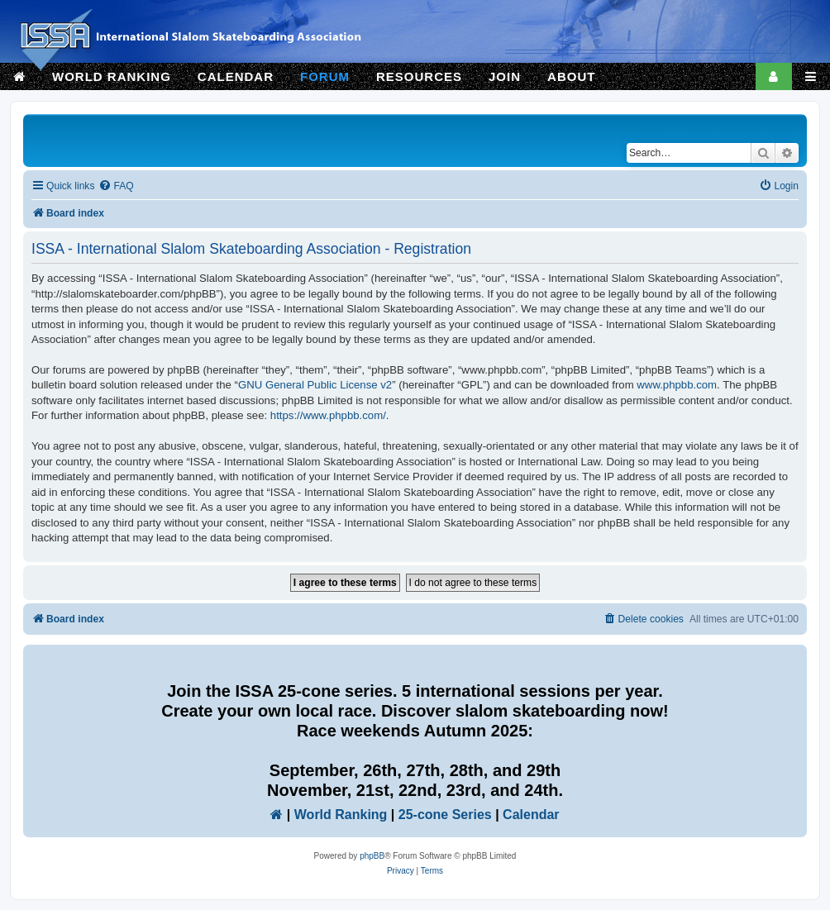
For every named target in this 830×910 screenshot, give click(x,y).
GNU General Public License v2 (315, 385)
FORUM (325, 76)
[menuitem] (115, 186)
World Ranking (341, 815)
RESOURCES (419, 76)
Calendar (531, 815)
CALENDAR (236, 76)
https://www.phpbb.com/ (328, 415)
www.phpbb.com (677, 385)
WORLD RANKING (111, 76)
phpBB (372, 855)
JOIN (505, 76)
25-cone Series (445, 815)
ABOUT (571, 76)
